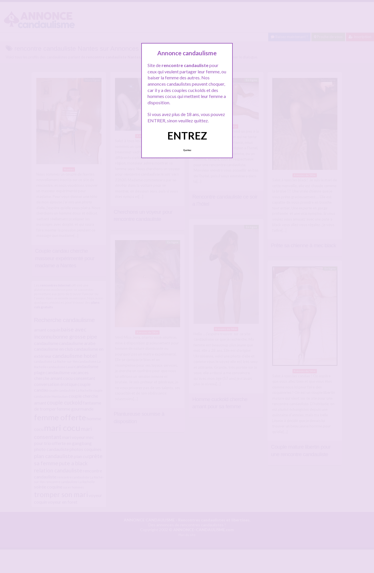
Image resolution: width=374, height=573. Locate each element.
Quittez (187, 150)
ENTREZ (187, 135)
